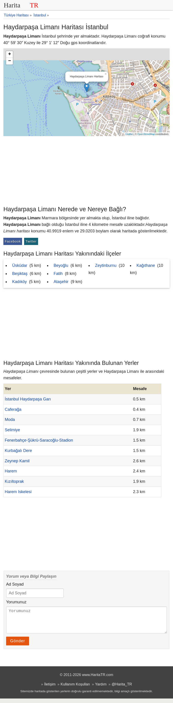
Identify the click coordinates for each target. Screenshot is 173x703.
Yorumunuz (16, 602)
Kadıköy (19, 281)
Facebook (13, 241)
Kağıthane (146, 265)
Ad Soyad (15, 584)
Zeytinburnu (105, 265)
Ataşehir (61, 281)
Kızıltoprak (14, 481)
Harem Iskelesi (18, 492)
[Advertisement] (86, 169)
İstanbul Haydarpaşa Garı (28, 399)
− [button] (9, 61)
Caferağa (13, 409)
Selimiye (12, 430)
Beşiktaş (19, 273)
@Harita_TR (122, 689)
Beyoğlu (61, 265)
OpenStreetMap (146, 134)
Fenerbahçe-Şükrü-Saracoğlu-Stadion (39, 440)
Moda (10, 419)
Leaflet (129, 134)
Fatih (58, 273)
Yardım (101, 689)
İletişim (49, 689)
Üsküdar (19, 265)
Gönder (17, 645)
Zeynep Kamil (17, 461)
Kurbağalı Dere (18, 450)
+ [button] (9, 54)
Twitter (30, 241)
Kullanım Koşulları (75, 689)
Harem (11, 471)
